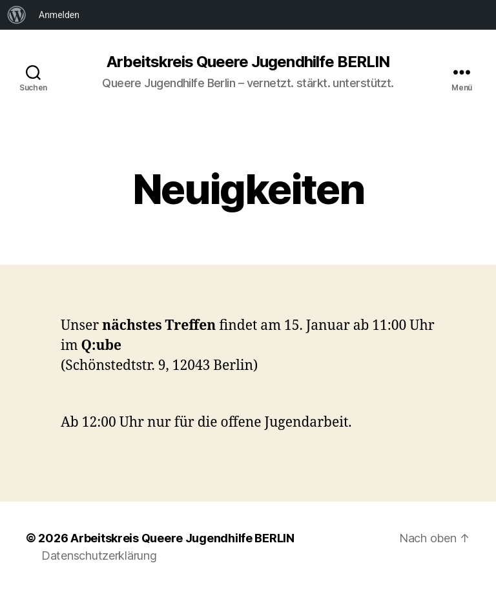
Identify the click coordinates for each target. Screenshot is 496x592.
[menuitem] (17, 15)
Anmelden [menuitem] (59, 15)
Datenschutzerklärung (99, 555)
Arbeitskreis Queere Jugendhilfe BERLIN (248, 62)
